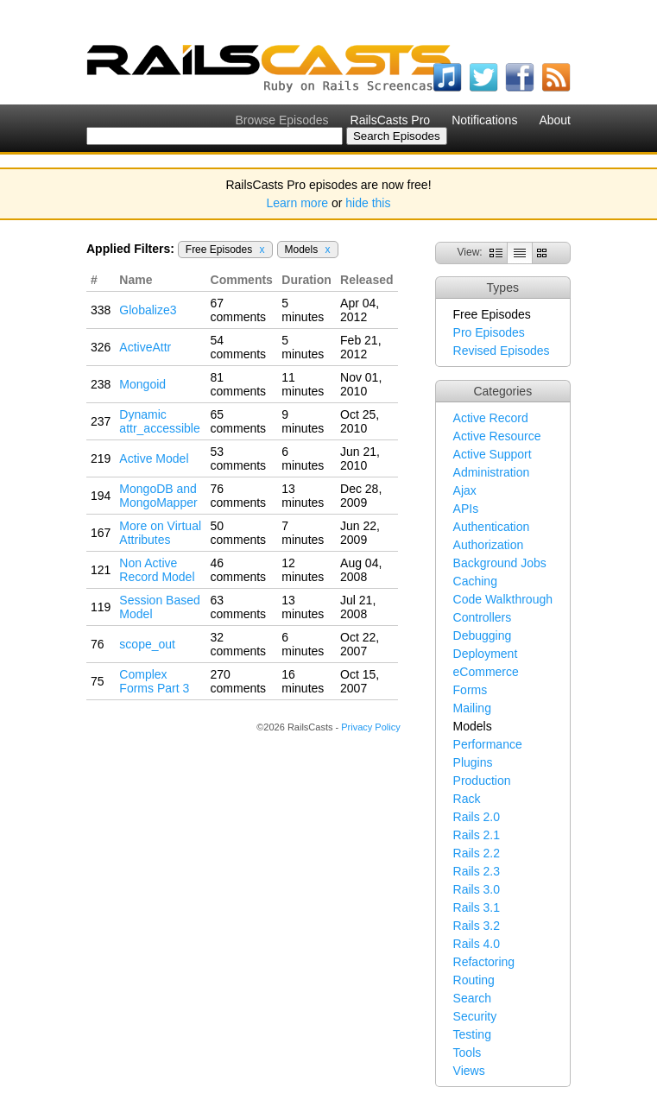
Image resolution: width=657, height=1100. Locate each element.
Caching (475, 581)
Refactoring (484, 962)
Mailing (472, 708)
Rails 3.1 (476, 907)
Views (469, 1071)
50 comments (239, 533)
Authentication (491, 527)
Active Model (153, 458)
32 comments (239, 644)
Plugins (473, 762)
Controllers (482, 617)
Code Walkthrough (503, 599)
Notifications (484, 120)
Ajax (465, 490)
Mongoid (142, 384)
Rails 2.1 (476, 835)
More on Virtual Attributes (160, 533)
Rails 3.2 (476, 925)
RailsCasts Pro (391, 120)
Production (482, 780)
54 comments (239, 347)
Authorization (488, 545)
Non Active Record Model (156, 570)
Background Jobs (499, 563)
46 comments (239, 570)
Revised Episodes (501, 350)
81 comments (239, 384)
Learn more (298, 203)
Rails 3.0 (476, 889)
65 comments (239, 421)
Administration (491, 472)
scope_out (147, 644)
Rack (467, 799)
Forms (470, 690)
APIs (466, 508)
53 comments (239, 458)
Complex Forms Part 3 (154, 681)
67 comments (239, 310)
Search (472, 998)
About (555, 120)
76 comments (239, 495)
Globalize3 (147, 310)
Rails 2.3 (476, 871)
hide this (367, 203)
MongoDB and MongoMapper (158, 495)
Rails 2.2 (476, 853)
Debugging (482, 635)
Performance (487, 744)
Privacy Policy (370, 727)
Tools (467, 1052)
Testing (472, 1034)
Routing (474, 980)
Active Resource (497, 436)
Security (475, 1016)
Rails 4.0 (476, 944)
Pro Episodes (489, 332)
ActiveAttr (145, 347)
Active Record (490, 418)
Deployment (485, 654)
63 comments (239, 607)
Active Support (492, 454)
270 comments (239, 681)
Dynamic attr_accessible (159, 421)
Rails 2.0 (476, 817)
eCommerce (486, 672)
